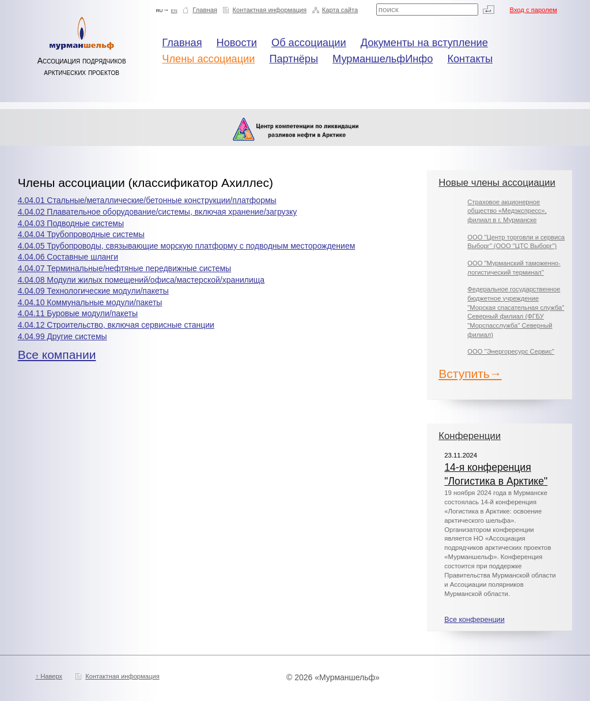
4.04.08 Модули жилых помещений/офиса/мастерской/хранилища (141, 279)
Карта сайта (340, 9)
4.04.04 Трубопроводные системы (81, 234)
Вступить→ (470, 373)
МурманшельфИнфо (382, 59)
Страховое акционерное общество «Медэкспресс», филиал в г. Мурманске (506, 210)
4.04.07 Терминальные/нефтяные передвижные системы (124, 268)
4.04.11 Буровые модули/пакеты (78, 313)
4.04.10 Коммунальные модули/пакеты (90, 302)
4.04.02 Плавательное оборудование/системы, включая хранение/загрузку (157, 211)
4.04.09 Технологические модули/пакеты (93, 290)
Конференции (469, 435)
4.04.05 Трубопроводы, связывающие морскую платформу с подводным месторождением (186, 245)
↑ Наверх (48, 676)
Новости (237, 42)
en (174, 9)
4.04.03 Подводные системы (71, 223)
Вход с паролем (533, 9)
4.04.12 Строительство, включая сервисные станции (116, 324)
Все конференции (474, 620)
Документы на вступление (424, 42)
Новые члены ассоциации (496, 182)
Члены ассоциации (208, 59)
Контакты (470, 59)
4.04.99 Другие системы (62, 336)
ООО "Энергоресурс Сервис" (510, 351)
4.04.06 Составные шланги (68, 256)
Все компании (57, 354)
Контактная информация (270, 9)
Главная (204, 9)
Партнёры (293, 59)
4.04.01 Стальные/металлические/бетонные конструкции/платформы (147, 200)
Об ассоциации (308, 42)
